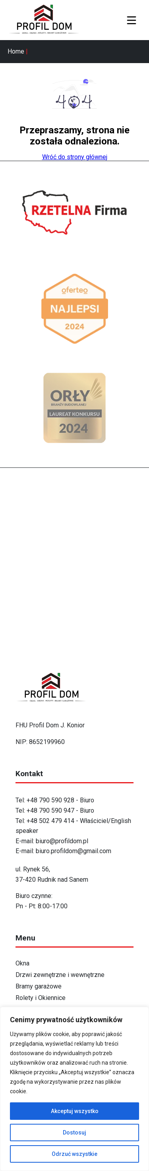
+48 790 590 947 (51, 810)
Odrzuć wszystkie (74, 1154)
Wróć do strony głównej (74, 157)
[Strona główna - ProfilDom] (47, 20)
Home (16, 51)
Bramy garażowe (38, 986)
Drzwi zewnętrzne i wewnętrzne (59, 975)
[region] (74, 1089)
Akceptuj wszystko (75, 1111)
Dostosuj (74, 1132)
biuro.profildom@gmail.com (73, 851)
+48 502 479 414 (50, 821)
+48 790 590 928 (50, 800)
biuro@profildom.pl (62, 841)
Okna (22, 963)
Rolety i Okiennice (40, 998)
